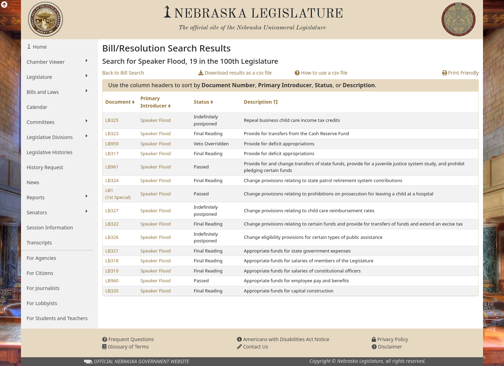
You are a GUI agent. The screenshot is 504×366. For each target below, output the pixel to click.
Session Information (50, 227)
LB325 (112, 120)
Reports (57, 197)
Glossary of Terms (125, 346)
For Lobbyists (42, 303)
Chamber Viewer (57, 61)
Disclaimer (387, 346)
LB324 (112, 180)
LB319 (112, 271)
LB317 (112, 153)
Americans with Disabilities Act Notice (283, 339)
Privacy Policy (390, 339)
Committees (57, 121)
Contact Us (252, 346)
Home (39, 46)
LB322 (112, 224)
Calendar (37, 107)
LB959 (112, 143)
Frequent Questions (128, 339)
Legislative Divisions (57, 136)
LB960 (112, 280)
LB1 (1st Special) (118, 193)
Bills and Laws (57, 91)
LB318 (112, 260)
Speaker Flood (155, 120)
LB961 (112, 167)
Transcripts (39, 242)
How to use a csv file (321, 72)
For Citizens (40, 273)
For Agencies (41, 258)
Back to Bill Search (123, 72)
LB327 (112, 210)
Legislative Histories (49, 152)
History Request (45, 167)
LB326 (112, 237)
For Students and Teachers (57, 318)
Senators (57, 212)
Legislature (57, 76)
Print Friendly (460, 72)
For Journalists (43, 288)
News (33, 182)
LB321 (112, 251)
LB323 (112, 133)
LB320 (112, 291)
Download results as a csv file (235, 72)
